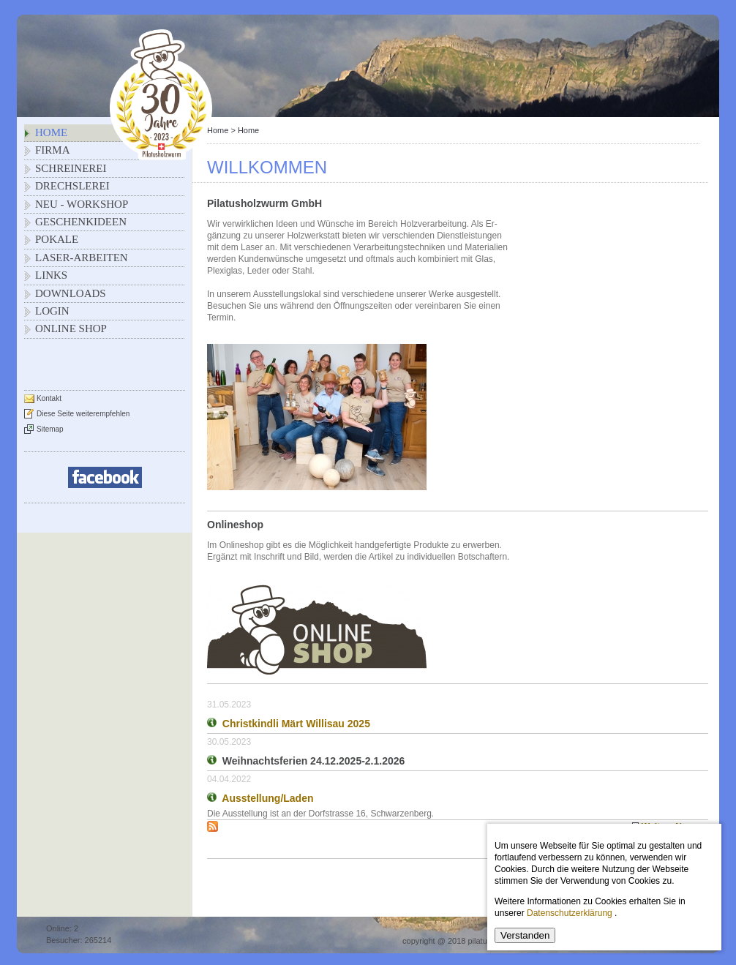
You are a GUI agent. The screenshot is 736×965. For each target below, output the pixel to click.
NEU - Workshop (81, 204)
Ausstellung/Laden (267, 798)
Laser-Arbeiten (81, 257)
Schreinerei (71, 168)
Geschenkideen (81, 222)
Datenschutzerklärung (569, 913)
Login (52, 311)
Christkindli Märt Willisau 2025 (296, 723)
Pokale (56, 239)
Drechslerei (72, 186)
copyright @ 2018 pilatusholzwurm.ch (469, 940)
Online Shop (71, 328)
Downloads (70, 293)
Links (51, 275)
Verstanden (524, 935)
